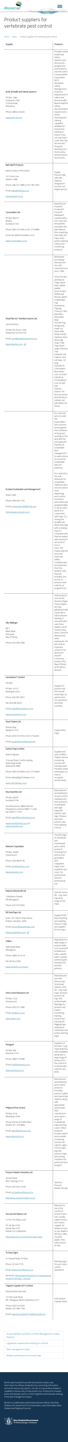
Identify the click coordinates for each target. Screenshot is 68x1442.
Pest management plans (18, 1349)
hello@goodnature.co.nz (22, 709)
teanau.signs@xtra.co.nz (22, 1270)
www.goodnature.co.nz (16, 715)
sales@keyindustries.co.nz (23, 818)
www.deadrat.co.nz (14, 344)
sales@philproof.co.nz (21, 1131)
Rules (14, 37)
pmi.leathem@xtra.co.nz (22, 1193)
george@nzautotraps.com (23, 927)
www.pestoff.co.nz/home (17, 967)
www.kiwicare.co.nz (14, 872)
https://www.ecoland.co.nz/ (18, 512)
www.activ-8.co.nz (14, 118)
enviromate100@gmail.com (23, 507)
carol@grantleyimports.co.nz (24, 339)
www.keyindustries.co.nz (17, 824)
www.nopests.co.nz (14, 826)
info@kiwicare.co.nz (20, 867)
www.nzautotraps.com (16, 933)
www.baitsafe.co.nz (14, 196)
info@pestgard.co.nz (20, 1065)
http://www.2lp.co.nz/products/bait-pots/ (24, 1237)
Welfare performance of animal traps (24, 1356)
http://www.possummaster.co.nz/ (20, 1198)
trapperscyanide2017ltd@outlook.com (28, 1314)
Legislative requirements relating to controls (27, 1343)
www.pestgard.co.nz (15, 1071)
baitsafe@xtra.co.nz (20, 191)
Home (6, 37)
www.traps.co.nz (13, 1019)
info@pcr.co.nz (18, 1013)
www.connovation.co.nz (16, 241)
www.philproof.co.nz (15, 1137)
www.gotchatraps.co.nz (16, 783)
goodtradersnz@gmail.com (23, 742)
